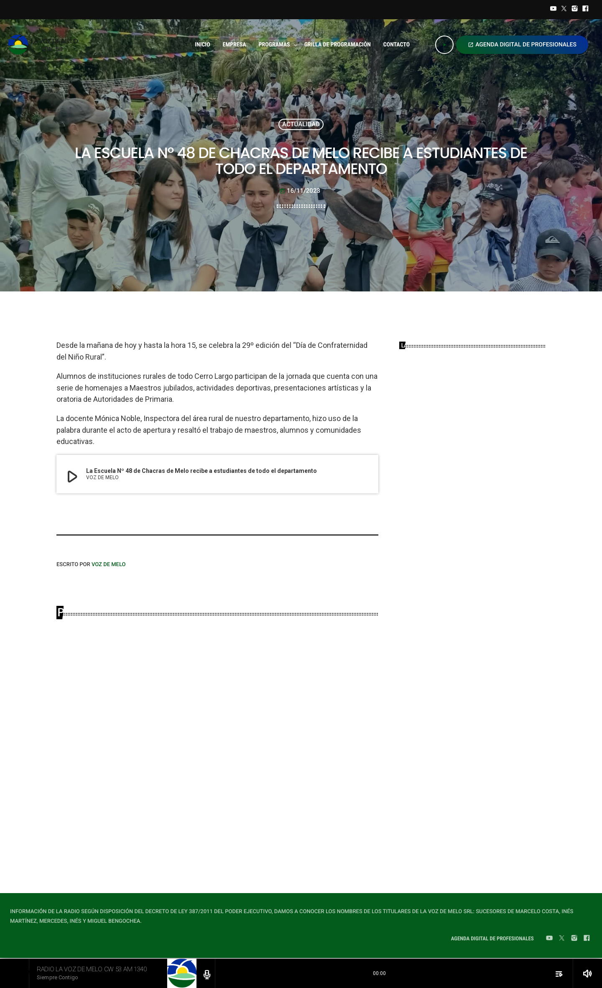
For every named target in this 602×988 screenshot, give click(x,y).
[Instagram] (574, 10)
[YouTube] (553, 10)
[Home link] (45, 45)
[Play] (444, 45)
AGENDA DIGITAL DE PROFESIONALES (522, 44)
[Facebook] (585, 10)
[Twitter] (564, 10)
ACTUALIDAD (301, 124)
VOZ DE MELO (109, 565)
